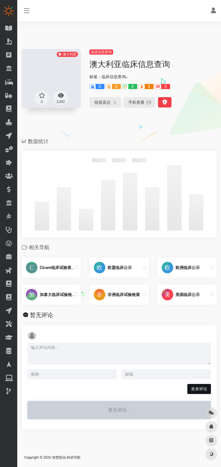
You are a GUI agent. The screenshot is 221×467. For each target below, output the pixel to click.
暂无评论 (41, 315)
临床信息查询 (101, 52)
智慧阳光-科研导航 (66, 458)
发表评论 (199, 389)
